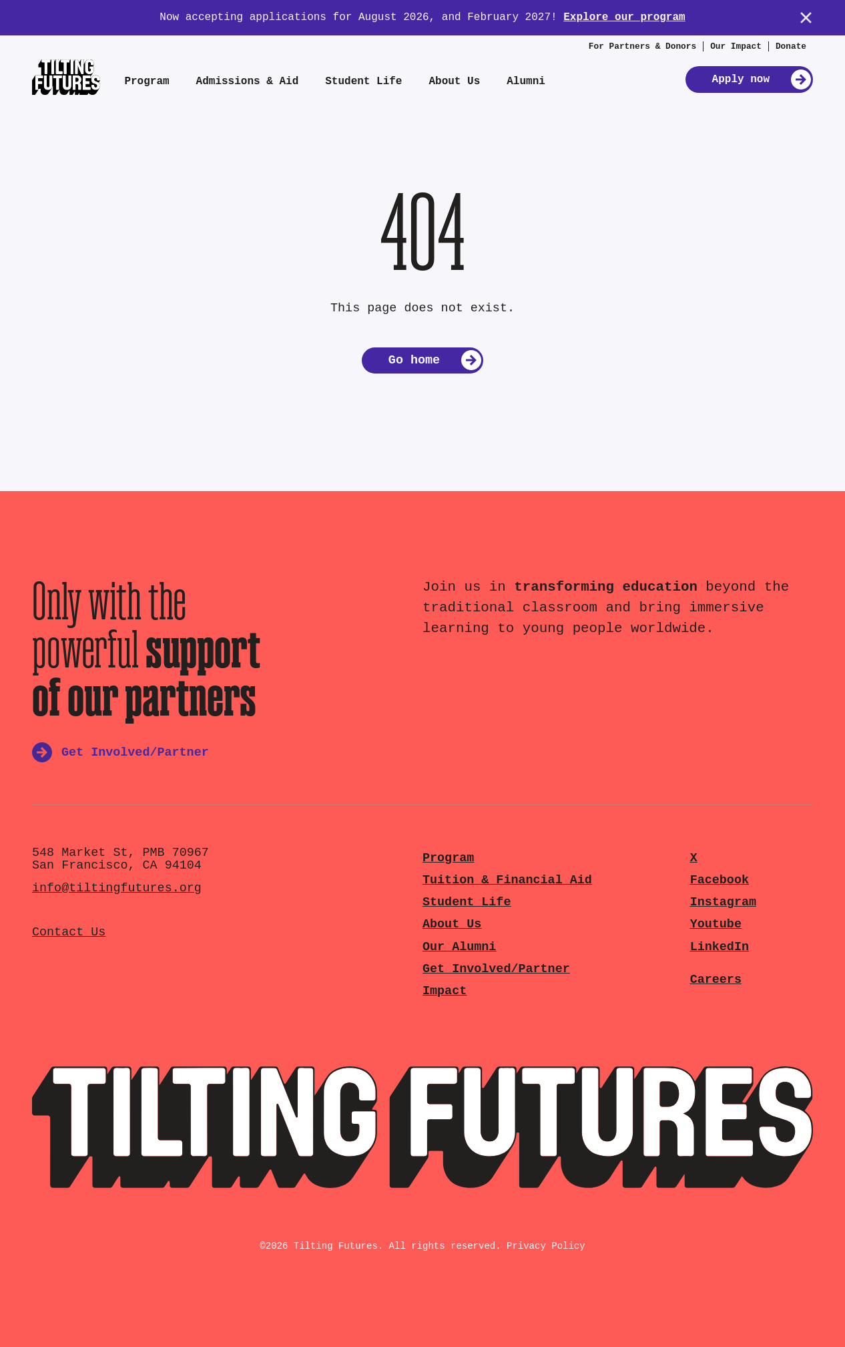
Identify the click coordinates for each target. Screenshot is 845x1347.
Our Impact (736, 46)
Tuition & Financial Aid (507, 880)
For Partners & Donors (642, 46)
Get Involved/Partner (496, 969)
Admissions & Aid (247, 82)
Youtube (716, 924)
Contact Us (68, 932)
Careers (716, 980)
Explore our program (624, 17)
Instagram (723, 902)
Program (146, 82)
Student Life (363, 82)
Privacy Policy (546, 1246)
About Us (454, 82)
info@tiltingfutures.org (117, 888)
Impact (444, 991)
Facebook (719, 880)
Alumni (526, 82)
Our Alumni (459, 947)
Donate (791, 46)
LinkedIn (719, 947)
